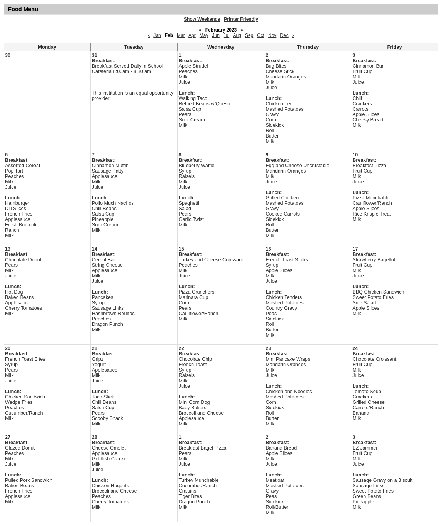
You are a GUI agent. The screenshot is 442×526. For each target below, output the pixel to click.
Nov (272, 35)
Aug (237, 35)
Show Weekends (202, 19)
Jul (226, 35)
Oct (260, 35)
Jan (157, 35)
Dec (284, 35)
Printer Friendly (241, 19)
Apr (192, 35)
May (204, 35)
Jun (215, 35)
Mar (181, 35)
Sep (249, 35)
